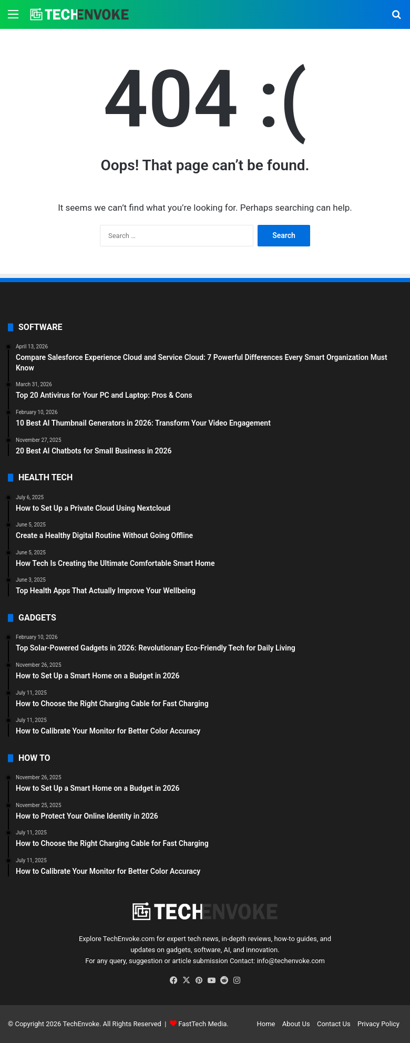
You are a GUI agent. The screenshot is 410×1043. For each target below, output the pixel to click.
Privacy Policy (378, 1024)
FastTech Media (202, 1024)
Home (266, 1024)
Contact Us (334, 1024)
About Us (296, 1024)
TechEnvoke (81, 1024)
